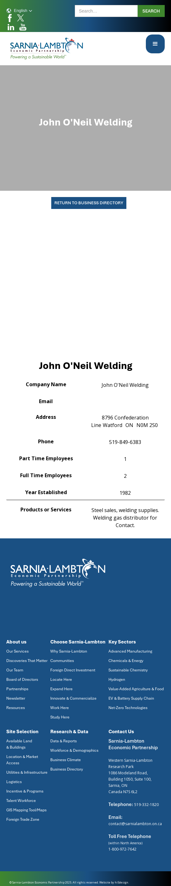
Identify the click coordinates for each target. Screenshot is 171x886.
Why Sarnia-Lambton (68, 651)
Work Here (59, 707)
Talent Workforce (21, 800)
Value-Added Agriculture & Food (136, 688)
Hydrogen (116, 679)
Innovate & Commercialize (73, 698)
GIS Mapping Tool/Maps (26, 810)
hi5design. (122, 882)
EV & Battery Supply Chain (131, 698)
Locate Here (61, 679)
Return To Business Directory (88, 202)
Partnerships (17, 688)
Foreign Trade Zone (22, 819)
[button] (19, 10)
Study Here (59, 717)
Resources (15, 707)
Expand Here (61, 688)
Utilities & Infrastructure (26, 772)
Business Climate (65, 759)
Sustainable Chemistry (128, 670)
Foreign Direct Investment (72, 670)
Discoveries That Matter (26, 660)
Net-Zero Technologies (127, 707)
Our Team (14, 670)
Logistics (14, 781)
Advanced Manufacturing (130, 651)
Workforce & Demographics (74, 750)
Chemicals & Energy (125, 660)
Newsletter (15, 698)
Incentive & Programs (24, 791)
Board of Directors (22, 679)
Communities (62, 660)
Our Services (17, 651)
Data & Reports (63, 741)
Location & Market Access (22, 760)
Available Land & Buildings (19, 744)
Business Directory (66, 769)
